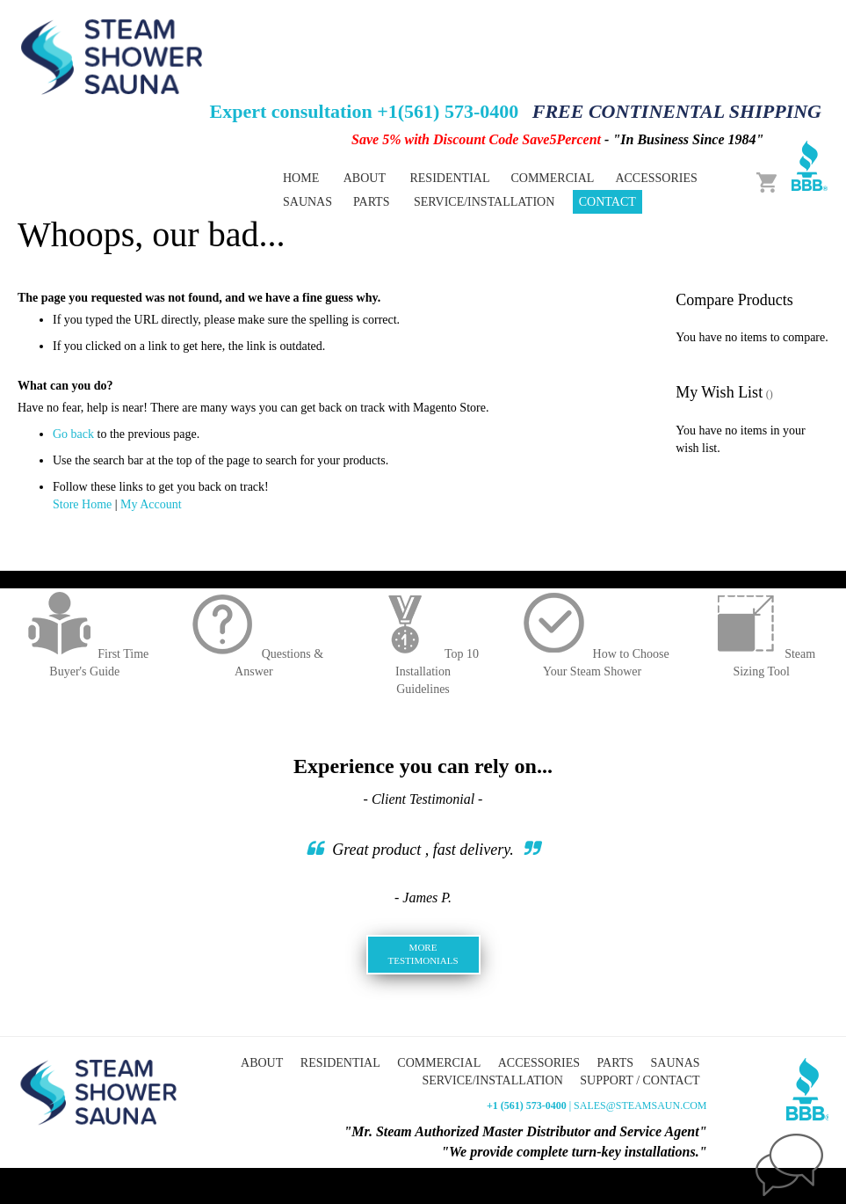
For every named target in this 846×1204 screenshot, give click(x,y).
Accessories (539, 1062)
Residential (340, 1062)
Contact (607, 201)
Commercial (439, 1062)
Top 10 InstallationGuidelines (423, 671)
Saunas (675, 1062)
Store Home (82, 504)
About (364, 178)
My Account (151, 504)
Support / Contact (639, 1080)
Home (301, 178)
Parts (615, 1062)
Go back (73, 434)
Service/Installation (484, 201)
